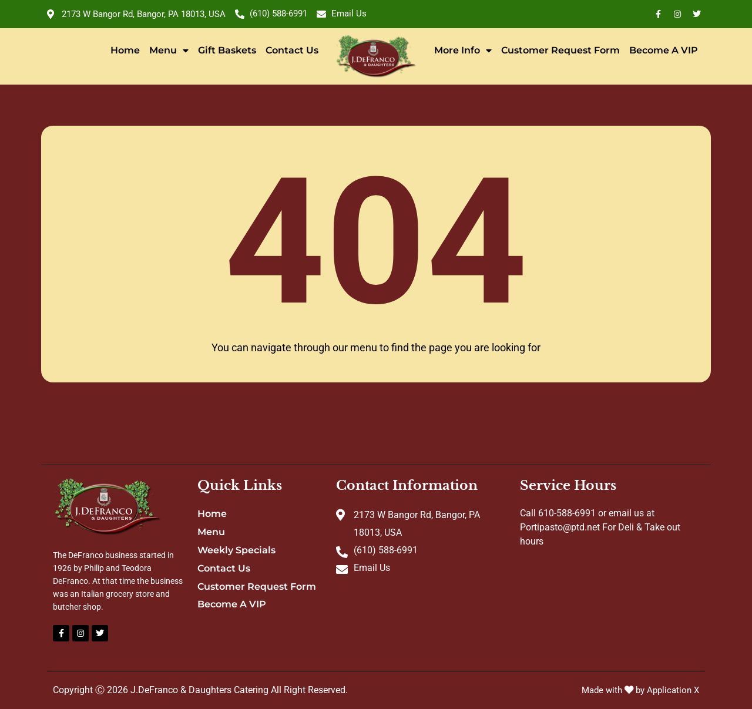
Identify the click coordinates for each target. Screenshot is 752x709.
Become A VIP (663, 50)
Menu (169, 50)
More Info (463, 50)
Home (125, 50)
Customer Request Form (560, 50)
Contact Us (292, 50)
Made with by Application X (636, 689)
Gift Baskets (227, 50)
